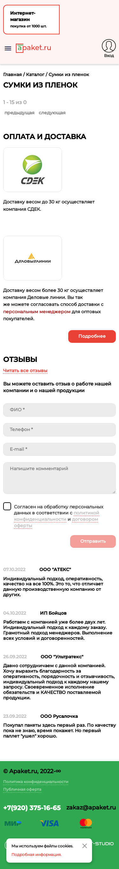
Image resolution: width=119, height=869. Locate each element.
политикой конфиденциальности (56, 516)
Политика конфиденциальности (35, 781)
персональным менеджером (36, 311)
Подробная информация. (36, 854)
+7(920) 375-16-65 (32, 808)
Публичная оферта (22, 789)
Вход (109, 55)
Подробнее (92, 336)
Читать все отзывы (25, 370)
